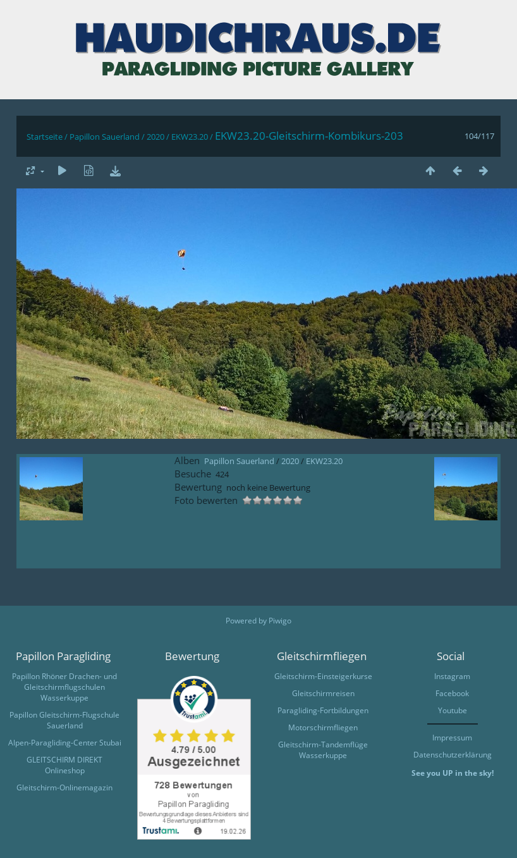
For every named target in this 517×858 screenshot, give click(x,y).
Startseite (45, 136)
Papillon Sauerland (105, 136)
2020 (155, 136)
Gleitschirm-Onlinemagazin (64, 787)
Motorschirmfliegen (323, 727)
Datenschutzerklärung (452, 754)
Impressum (452, 737)
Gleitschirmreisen (323, 693)
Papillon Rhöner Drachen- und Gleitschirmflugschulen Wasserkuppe (64, 687)
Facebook (452, 693)
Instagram (452, 676)
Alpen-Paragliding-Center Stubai (64, 742)
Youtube (452, 710)
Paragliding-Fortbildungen (322, 710)
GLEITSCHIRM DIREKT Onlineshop (64, 765)
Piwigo (280, 620)
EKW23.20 (189, 136)
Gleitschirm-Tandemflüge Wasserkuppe (323, 750)
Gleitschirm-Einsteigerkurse (323, 676)
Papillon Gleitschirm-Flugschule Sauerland (64, 720)
